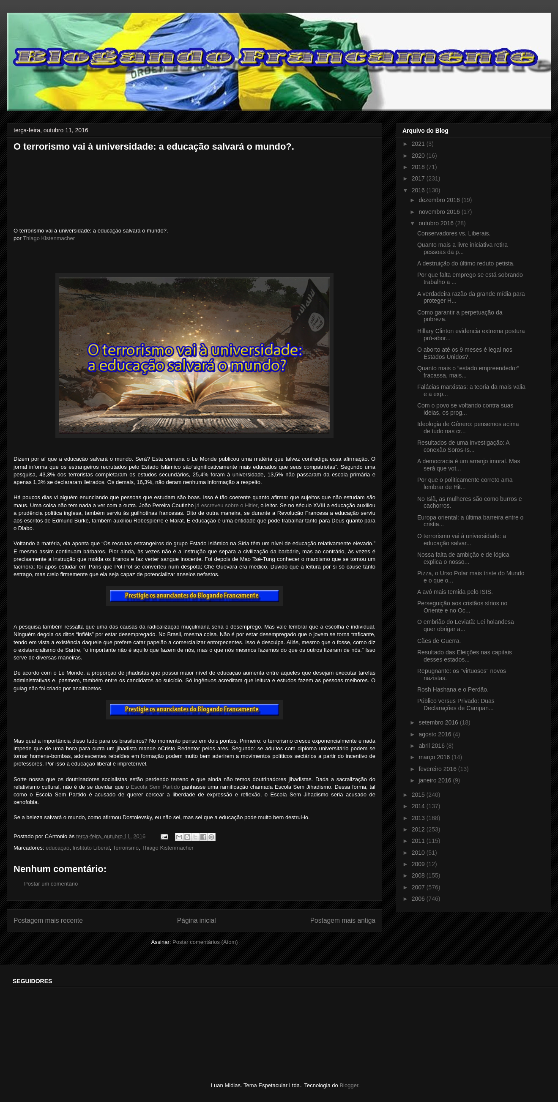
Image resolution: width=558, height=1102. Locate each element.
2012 (419, 829)
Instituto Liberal (91, 848)
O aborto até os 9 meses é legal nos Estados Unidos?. (464, 353)
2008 (419, 875)
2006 (419, 898)
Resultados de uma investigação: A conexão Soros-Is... (463, 446)
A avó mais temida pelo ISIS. (455, 591)
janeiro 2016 (435, 780)
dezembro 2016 (439, 200)
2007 (419, 887)
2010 (419, 852)
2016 (419, 190)
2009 (419, 864)
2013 (419, 818)
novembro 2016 (439, 211)
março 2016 (434, 757)
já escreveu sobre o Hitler (226, 505)
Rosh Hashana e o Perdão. (453, 689)
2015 (419, 794)
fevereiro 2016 (438, 769)
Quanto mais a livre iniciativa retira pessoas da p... (462, 248)
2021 (419, 143)
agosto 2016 (435, 734)
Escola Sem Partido (155, 787)
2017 (419, 178)
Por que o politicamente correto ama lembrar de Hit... (465, 483)
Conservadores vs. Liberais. (454, 233)
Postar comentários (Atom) (205, 942)
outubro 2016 (436, 223)
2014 (419, 806)
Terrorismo (126, 848)
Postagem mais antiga (342, 920)
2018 (419, 167)
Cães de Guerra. (439, 640)
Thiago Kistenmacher (49, 238)
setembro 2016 (439, 722)
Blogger (348, 1085)
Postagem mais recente (48, 920)
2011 (419, 840)
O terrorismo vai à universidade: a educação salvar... (461, 540)
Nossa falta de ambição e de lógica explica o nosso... (463, 558)
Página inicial (196, 920)
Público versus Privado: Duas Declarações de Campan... (456, 704)
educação (57, 848)
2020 (419, 155)
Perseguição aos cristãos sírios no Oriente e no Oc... (462, 607)
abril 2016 (432, 745)
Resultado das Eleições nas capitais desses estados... (464, 656)
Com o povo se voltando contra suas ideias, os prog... (465, 409)
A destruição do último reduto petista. (465, 263)
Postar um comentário (51, 884)
